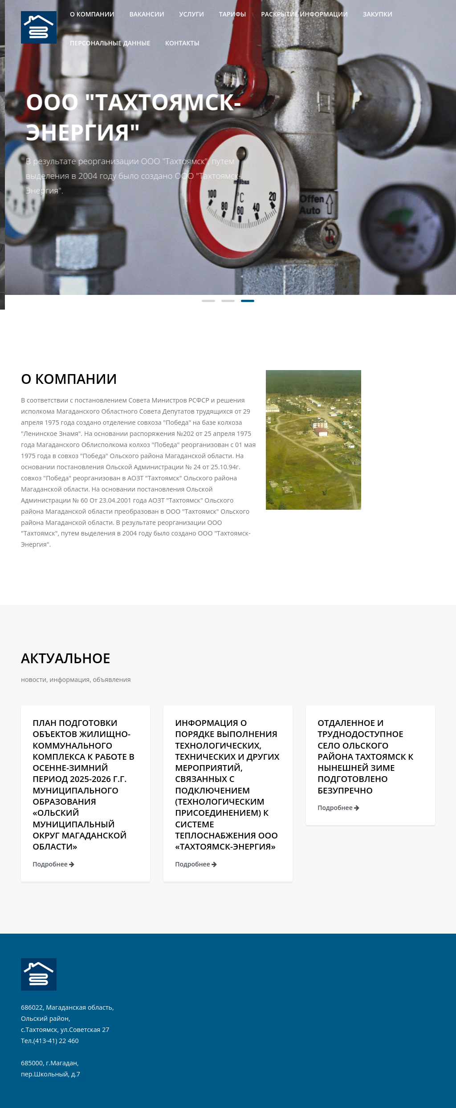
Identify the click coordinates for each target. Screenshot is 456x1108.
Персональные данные (110, 43)
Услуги (191, 14)
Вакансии (147, 14)
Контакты (182, 43)
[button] (208, 301)
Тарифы (232, 14)
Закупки (377, 14)
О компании (92, 14)
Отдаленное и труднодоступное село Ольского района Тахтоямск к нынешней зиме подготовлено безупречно (365, 756)
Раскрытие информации (304, 14)
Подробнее (53, 864)
